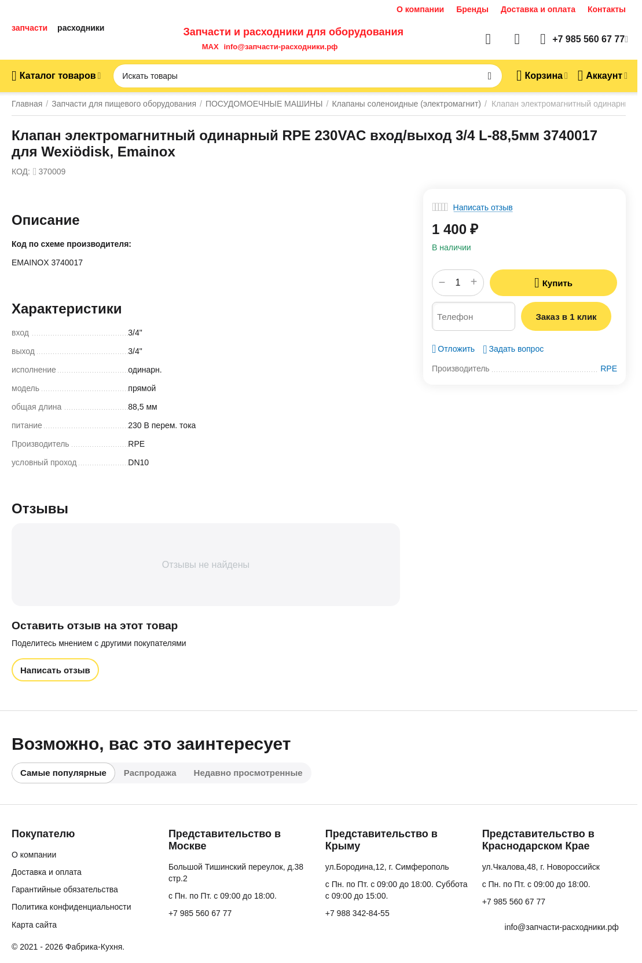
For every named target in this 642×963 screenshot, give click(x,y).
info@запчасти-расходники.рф (280, 46)
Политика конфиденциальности (71, 906)
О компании (420, 9)
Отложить (453, 349)
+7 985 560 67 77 (200, 913)
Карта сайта (34, 924)
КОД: (21, 171)
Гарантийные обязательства (65, 889)
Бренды (472, 9)
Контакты (607, 9)
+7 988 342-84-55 (357, 913)
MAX (207, 46)
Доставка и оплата (538, 9)
